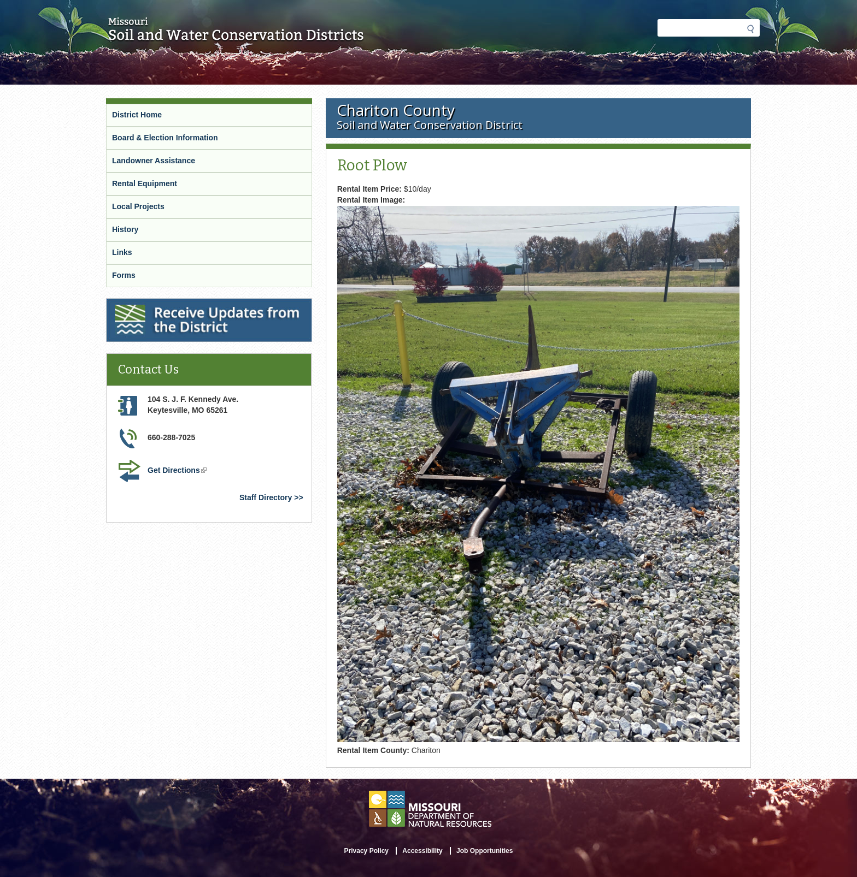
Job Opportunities (484, 851)
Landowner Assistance (153, 160)
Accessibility (422, 851)
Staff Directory (265, 497)
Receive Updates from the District (167, 303)
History (125, 229)
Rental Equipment (144, 183)
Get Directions (177, 470)
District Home (137, 114)
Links (122, 252)
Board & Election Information (165, 137)
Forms (124, 275)
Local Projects (138, 206)
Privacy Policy (366, 851)
